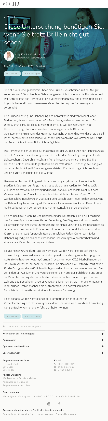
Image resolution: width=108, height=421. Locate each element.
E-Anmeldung (63, 370)
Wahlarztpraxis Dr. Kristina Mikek (19, 378)
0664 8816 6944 (64, 364)
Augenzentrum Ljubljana (15, 382)
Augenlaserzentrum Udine (16, 385)
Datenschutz (9, 414)
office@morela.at (64, 367)
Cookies (59, 414)
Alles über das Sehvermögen (24, 327)
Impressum (70, 414)
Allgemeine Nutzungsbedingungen (35, 414)
